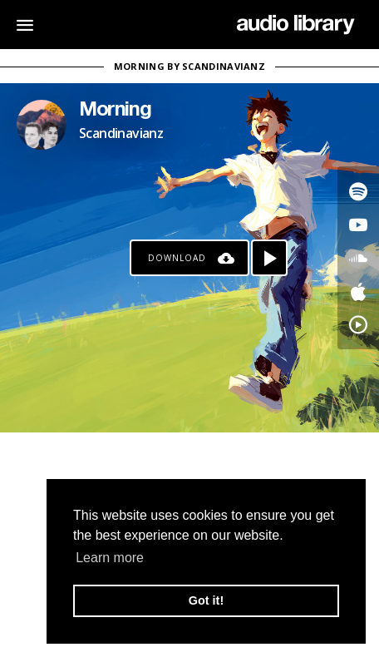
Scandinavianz (121, 133)
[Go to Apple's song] (358, 291)
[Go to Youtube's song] (358, 224)
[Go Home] (295, 25)
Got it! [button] (206, 600)
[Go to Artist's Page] (41, 125)
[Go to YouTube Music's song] (358, 324)
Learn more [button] (110, 558)
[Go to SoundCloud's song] (358, 257)
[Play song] (269, 258)
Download (177, 258)
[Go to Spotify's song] (358, 191)
